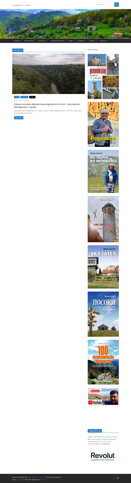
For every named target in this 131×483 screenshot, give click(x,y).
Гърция (17, 97)
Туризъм (16, 41)
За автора (103, 41)
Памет (71, 41)
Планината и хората (57, 41)
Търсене (116, 4)
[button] (20, 41)
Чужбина (92, 41)
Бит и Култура (28, 41)
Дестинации (24, 97)
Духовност (42, 41)
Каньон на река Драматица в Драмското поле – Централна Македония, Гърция (47, 105)
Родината (81, 41)
